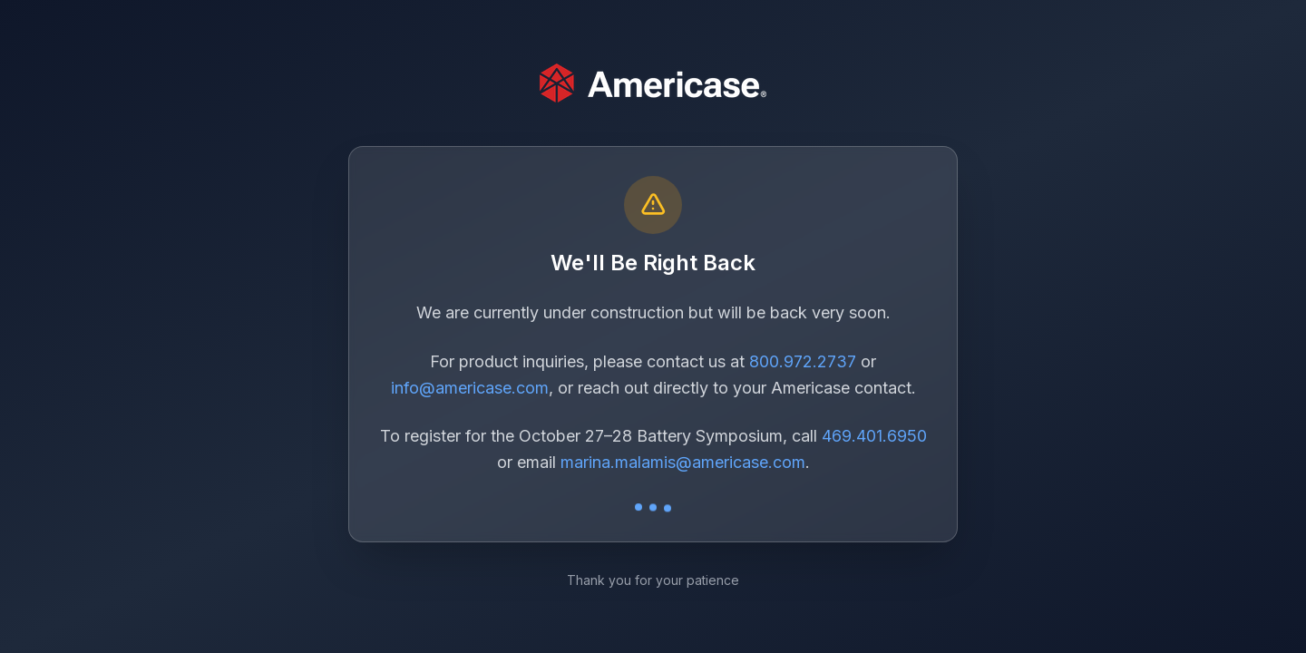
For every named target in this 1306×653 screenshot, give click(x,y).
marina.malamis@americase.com (682, 462)
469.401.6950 (874, 435)
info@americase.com (470, 387)
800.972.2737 (802, 361)
